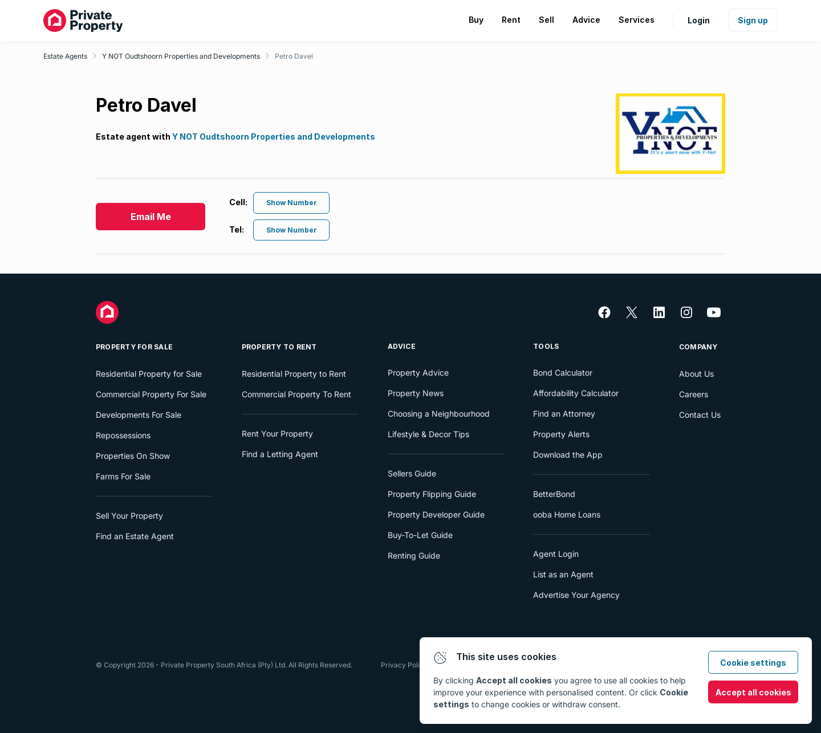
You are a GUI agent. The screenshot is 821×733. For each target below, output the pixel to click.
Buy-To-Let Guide (420, 535)
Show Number (291, 202)
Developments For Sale (138, 415)
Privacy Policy (404, 665)
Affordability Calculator (576, 393)
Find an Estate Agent (135, 536)
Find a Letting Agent (280, 454)
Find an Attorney (564, 413)
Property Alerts (561, 434)
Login (699, 20)
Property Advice (418, 372)
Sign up (753, 20)
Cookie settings (753, 662)
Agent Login (556, 554)
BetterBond (554, 494)
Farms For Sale (123, 476)
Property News (416, 393)
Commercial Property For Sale (151, 394)
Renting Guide (414, 555)
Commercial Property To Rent (296, 394)
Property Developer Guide (436, 514)
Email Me (151, 216)
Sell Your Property (129, 515)
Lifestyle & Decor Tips (428, 434)
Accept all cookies (753, 692)
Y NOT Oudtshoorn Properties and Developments (181, 56)
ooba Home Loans (566, 514)
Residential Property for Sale (149, 373)
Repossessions (123, 435)
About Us (696, 373)
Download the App (568, 454)
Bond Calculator (562, 372)
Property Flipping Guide (432, 494)
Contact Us (700, 415)
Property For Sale (134, 347)
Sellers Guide (412, 473)
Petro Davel (294, 56)
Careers (693, 394)
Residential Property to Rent (294, 373)
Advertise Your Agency (576, 595)
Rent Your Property (277, 433)
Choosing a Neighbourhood (439, 413)
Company (698, 347)
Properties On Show (133, 456)
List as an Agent (563, 574)
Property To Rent (279, 347)
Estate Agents (65, 56)
